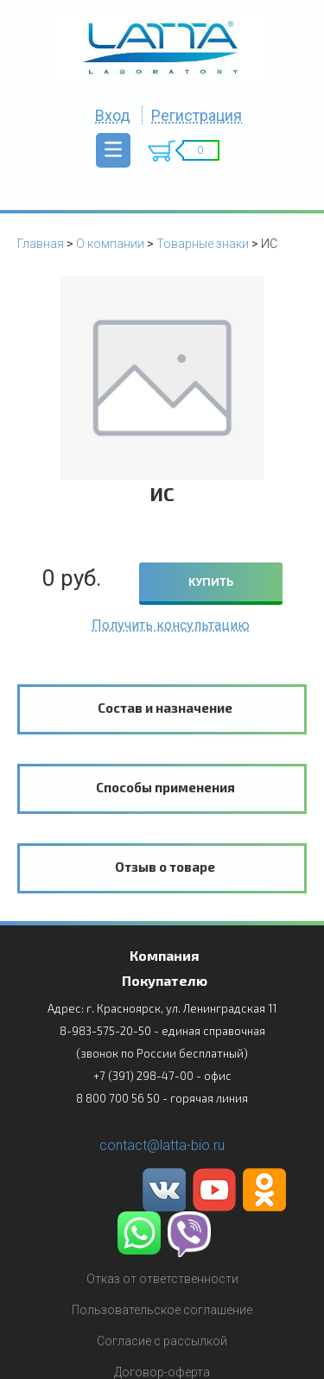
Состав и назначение (165, 707)
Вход (112, 115)
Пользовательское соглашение (162, 1310)
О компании (110, 244)
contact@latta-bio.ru (162, 1145)
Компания (164, 955)
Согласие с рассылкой (162, 1341)
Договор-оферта (162, 1372)
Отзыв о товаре (165, 866)
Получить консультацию (171, 625)
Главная (40, 244)
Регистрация (196, 115)
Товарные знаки (202, 244)
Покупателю (164, 980)
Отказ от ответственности (162, 1279)
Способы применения (165, 787)
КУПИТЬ (210, 581)
